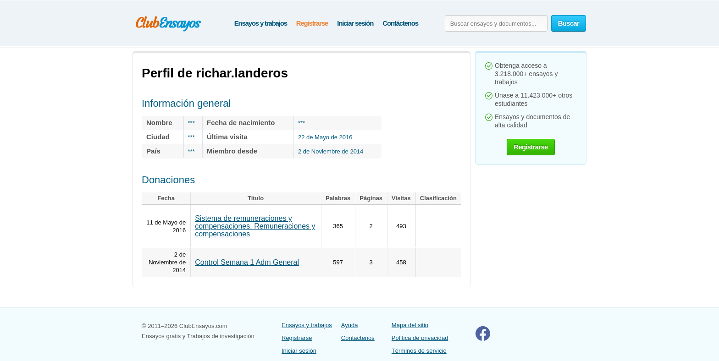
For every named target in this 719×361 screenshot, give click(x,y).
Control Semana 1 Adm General (247, 262)
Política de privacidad (420, 337)
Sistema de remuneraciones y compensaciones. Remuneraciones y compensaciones (255, 226)
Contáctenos (400, 23)
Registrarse (312, 23)
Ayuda (349, 325)
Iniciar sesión (355, 23)
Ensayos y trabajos (260, 23)
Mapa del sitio (410, 325)
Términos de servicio (419, 350)
